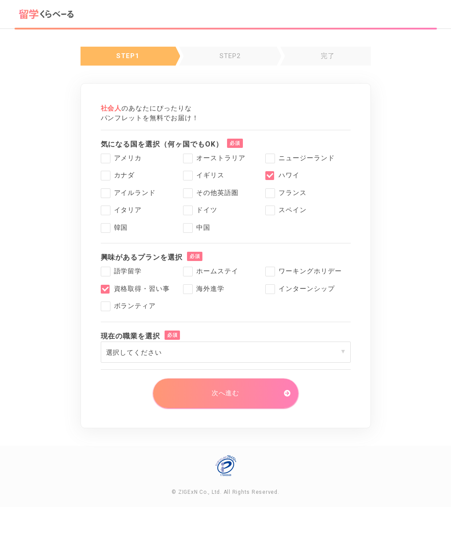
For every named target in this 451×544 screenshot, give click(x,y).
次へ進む (226, 393)
